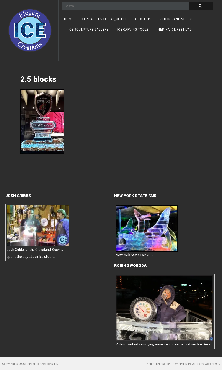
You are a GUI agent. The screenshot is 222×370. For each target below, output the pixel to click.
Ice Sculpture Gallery (88, 29)
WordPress (212, 364)
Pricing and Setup (176, 19)
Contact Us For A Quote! (104, 19)
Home (68, 19)
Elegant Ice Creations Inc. (41, 364)
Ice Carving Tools (133, 29)
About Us (142, 19)
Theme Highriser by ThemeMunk (166, 364)
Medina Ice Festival (174, 29)
